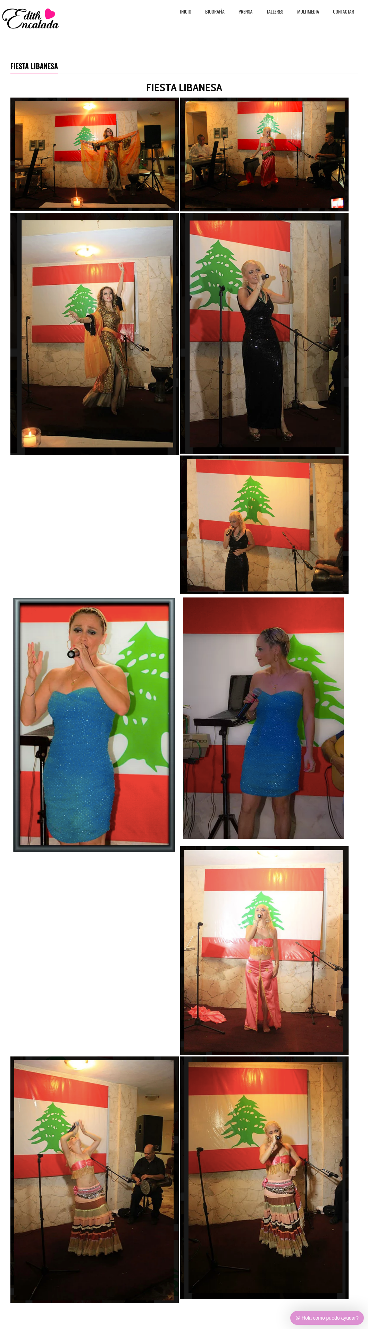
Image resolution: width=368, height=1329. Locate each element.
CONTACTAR (343, 12)
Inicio (186, 12)
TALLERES (275, 12)
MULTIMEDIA (308, 12)
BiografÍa (215, 12)
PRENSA (246, 12)
